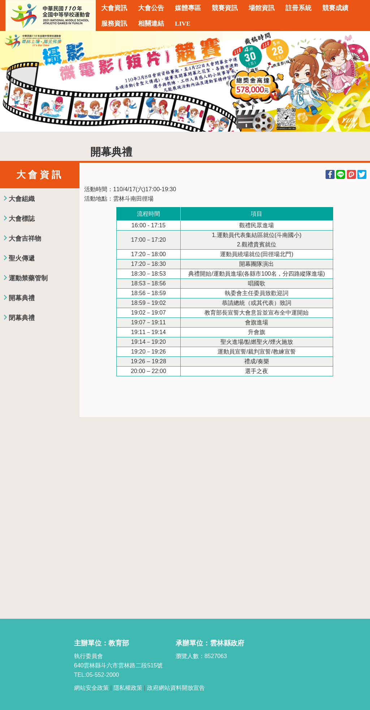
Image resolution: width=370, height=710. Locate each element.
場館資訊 (262, 8)
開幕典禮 (22, 298)
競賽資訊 (225, 8)
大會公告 (151, 8)
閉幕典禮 (22, 317)
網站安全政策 (91, 688)
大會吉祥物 (25, 238)
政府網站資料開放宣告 (176, 688)
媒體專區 (188, 8)
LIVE (182, 23)
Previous (12, 81)
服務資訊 (114, 23)
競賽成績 (335, 8)
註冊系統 (298, 8)
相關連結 (151, 23)
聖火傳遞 (22, 258)
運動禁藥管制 (28, 278)
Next (357, 81)
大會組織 (22, 198)
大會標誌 (22, 218)
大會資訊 (114, 8)
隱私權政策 (127, 688)
